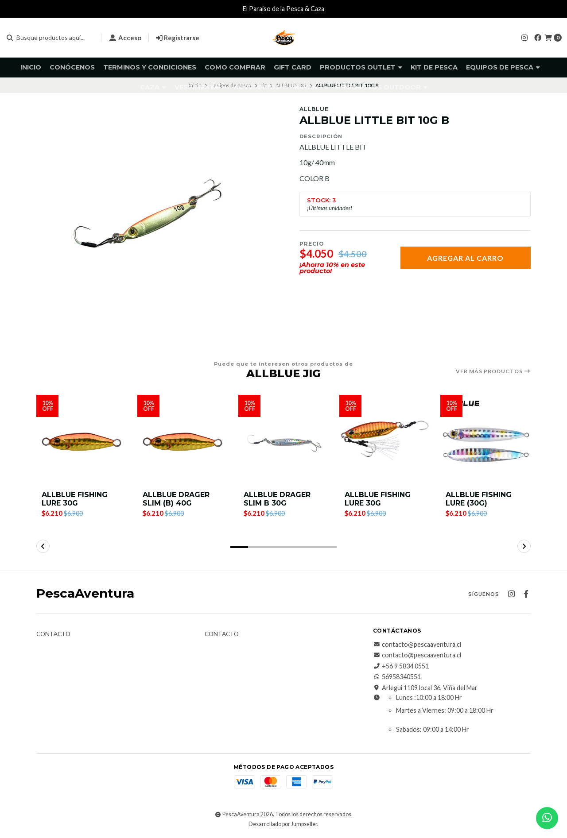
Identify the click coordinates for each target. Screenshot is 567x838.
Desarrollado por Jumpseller (283, 824)
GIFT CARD (292, 67)
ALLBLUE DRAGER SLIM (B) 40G (176, 498)
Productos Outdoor (381, 87)
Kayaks (311, 87)
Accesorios (260, 87)
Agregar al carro (465, 258)
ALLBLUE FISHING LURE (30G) (479, 498)
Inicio (30, 67)
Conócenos (72, 67)
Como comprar (235, 67)
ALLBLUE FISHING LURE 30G (75, 498)
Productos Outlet (361, 67)
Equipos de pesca (503, 67)
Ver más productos (493, 371)
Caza (153, 87)
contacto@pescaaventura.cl (417, 644)
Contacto (53, 634)
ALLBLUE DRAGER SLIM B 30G (277, 498)
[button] (239, 547)
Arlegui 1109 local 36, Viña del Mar (425, 688)
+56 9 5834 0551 (401, 666)
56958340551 (397, 677)
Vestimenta (200, 87)
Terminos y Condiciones (149, 67)
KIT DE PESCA (434, 67)
